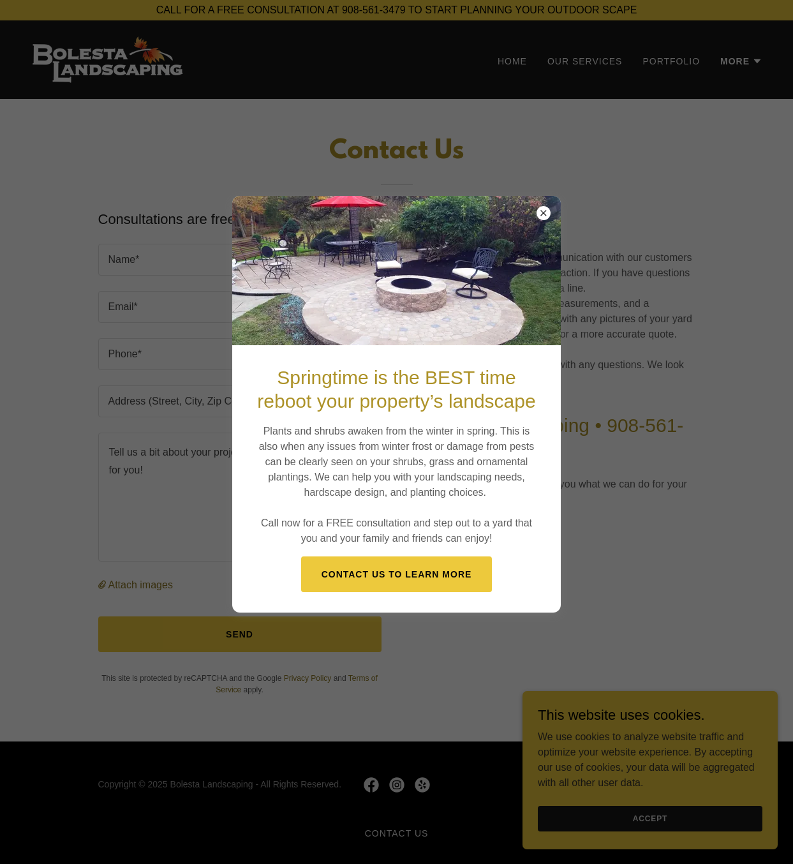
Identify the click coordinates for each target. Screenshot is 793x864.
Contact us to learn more (397, 574)
